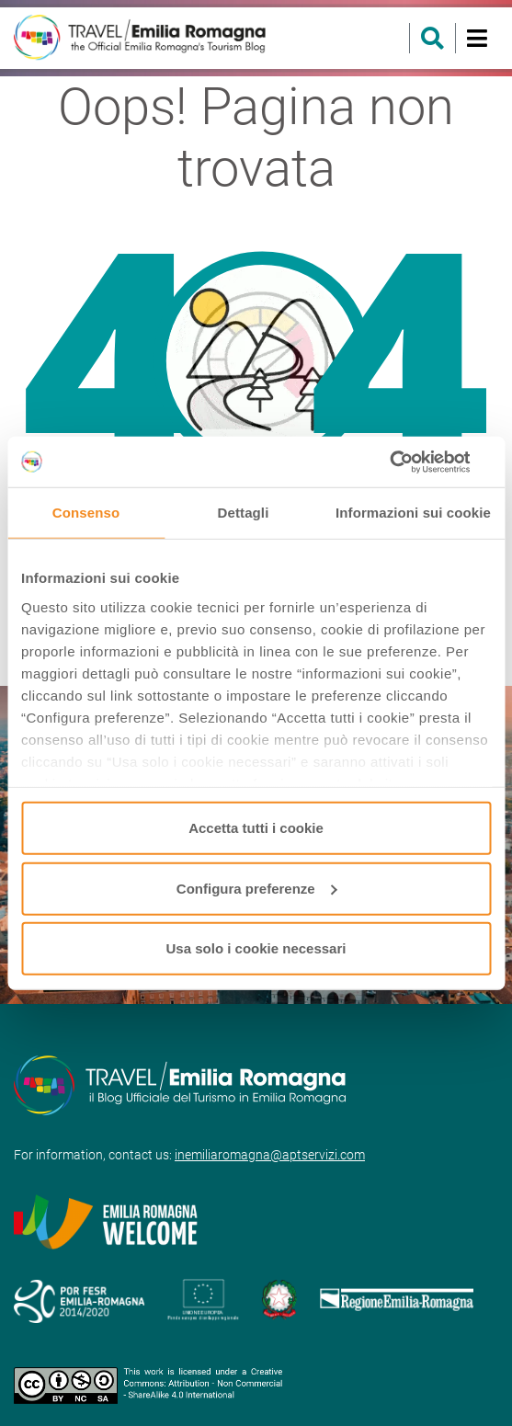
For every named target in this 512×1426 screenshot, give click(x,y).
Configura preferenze (256, 888)
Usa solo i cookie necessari (256, 948)
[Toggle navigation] (476, 38)
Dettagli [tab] (243, 512)
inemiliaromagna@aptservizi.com (270, 1154)
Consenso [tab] (85, 512)
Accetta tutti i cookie (256, 828)
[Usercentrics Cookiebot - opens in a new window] (410, 461)
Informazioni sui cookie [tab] (413, 512)
